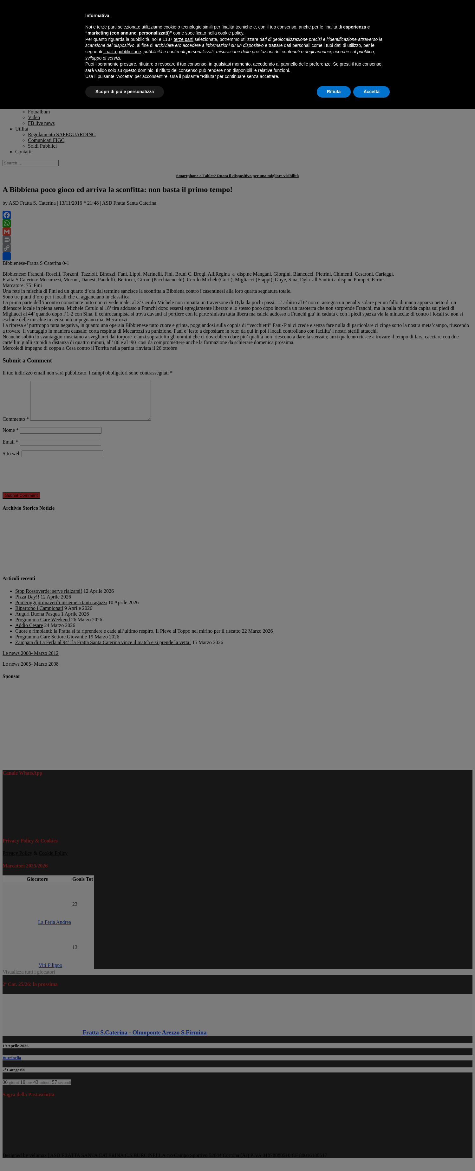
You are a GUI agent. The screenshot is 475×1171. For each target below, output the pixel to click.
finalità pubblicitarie (122, 51)
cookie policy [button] (230, 32)
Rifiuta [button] (334, 91)
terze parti (183, 39)
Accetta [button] (371, 91)
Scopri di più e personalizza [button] (124, 91)
